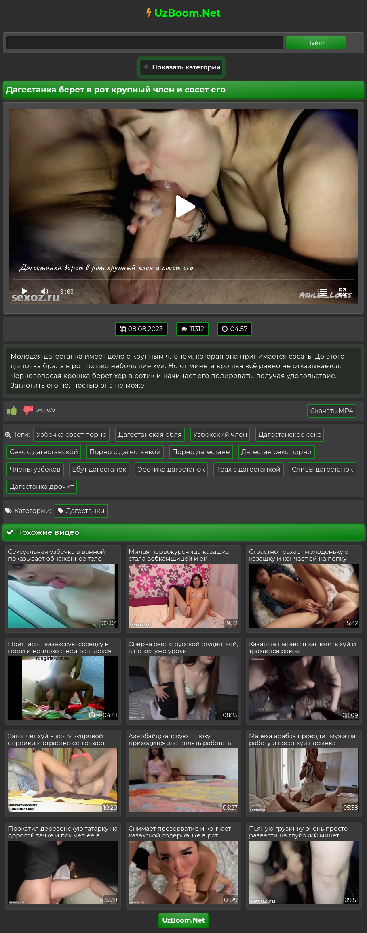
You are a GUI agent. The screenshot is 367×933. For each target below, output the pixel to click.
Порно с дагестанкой (124, 452)
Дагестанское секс (290, 434)
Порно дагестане (201, 452)
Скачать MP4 (331, 411)
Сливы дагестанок (322, 469)
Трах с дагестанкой (248, 469)
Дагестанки (81, 511)
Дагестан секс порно (276, 452)
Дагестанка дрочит (42, 487)
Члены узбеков (35, 469)
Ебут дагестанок (99, 469)
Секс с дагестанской (44, 452)
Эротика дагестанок (171, 469)
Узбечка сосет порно (71, 434)
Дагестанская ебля (149, 434)
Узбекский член (220, 434)
